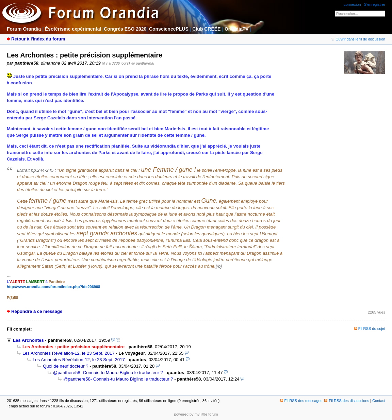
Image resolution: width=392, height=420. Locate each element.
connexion (352, 4)
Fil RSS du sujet (371, 328)
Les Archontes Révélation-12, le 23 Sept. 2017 (68, 353)
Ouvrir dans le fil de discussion (358, 39)
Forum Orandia (24, 29)
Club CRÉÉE (206, 29)
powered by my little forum (196, 414)
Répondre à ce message (36, 311)
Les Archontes (28, 340)
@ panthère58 (142, 63)
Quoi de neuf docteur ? (65, 366)
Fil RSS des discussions (346, 401)
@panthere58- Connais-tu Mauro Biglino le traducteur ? (108, 372)
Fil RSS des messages (301, 401)
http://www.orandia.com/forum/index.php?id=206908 (53, 287)
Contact (378, 401)
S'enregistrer (374, 4)
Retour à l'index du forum (38, 38)
